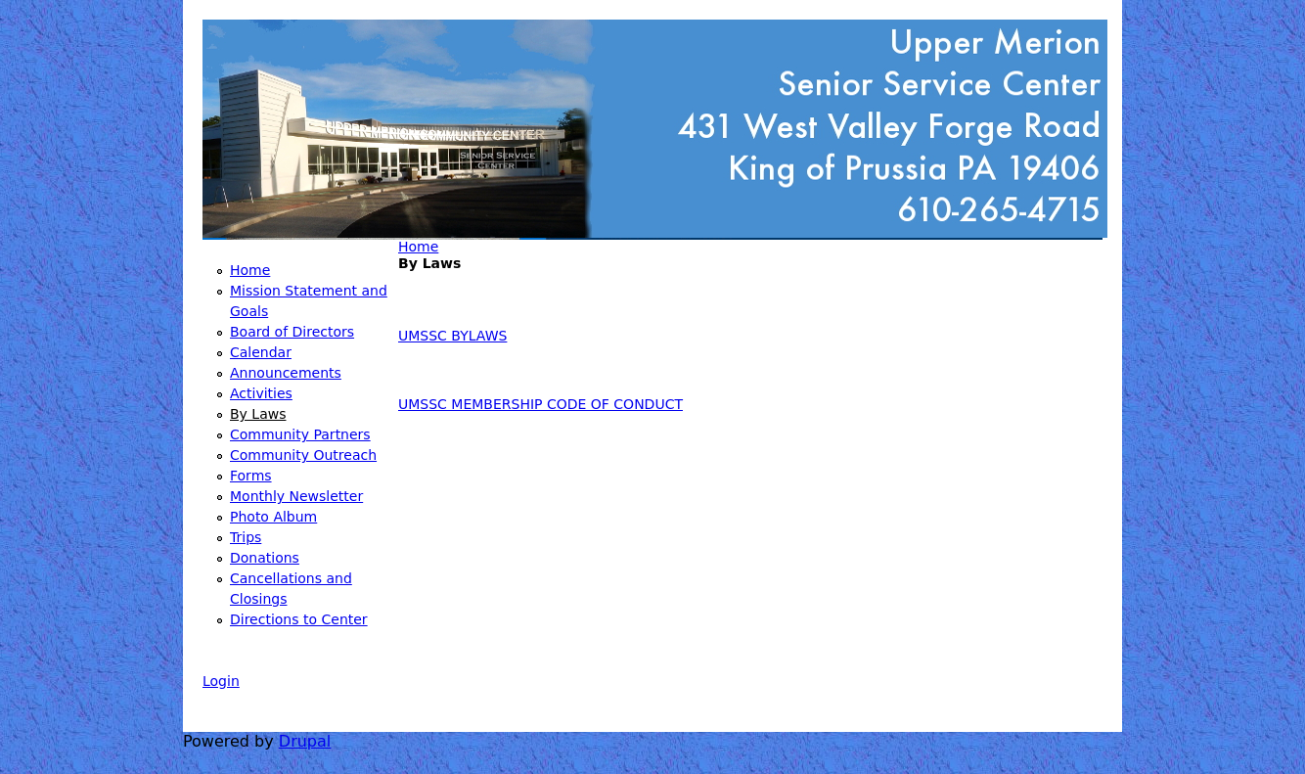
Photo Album (273, 516)
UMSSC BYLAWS (452, 335)
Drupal (305, 741)
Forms (251, 475)
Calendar (261, 352)
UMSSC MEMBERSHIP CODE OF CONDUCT (540, 404)
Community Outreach (303, 455)
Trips (245, 537)
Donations (264, 558)
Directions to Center (299, 619)
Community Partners (300, 434)
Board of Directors (292, 332)
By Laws (258, 414)
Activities (261, 393)
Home (418, 246)
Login (221, 681)
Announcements (285, 373)
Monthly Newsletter (296, 496)
